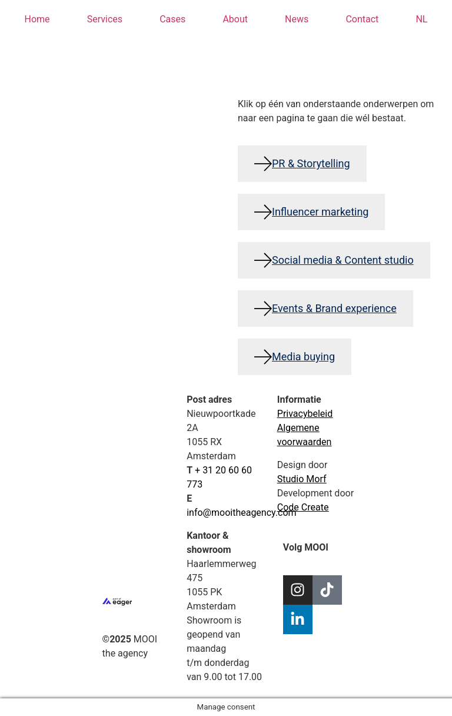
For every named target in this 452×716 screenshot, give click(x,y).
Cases (172, 19)
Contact (361, 19)
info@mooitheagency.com (241, 512)
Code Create (303, 507)
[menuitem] (421, 19)
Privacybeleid (305, 413)
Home (37, 19)
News (296, 19)
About (235, 19)
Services (104, 19)
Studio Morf (302, 479)
